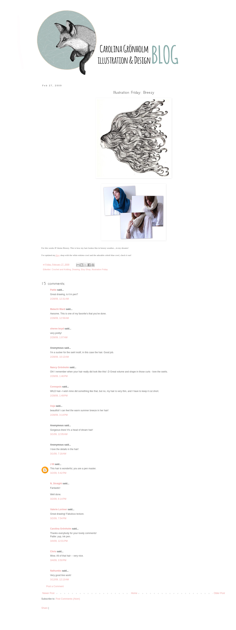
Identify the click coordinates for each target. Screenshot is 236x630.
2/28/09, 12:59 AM (59, 318)
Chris (53, 551)
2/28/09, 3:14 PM (59, 415)
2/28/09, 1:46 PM (59, 376)
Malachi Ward (57, 309)
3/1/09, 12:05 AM (58, 434)
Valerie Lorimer (58, 509)
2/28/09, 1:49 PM (59, 395)
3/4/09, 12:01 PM (59, 541)
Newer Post (48, 593)
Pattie (53, 290)
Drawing (76, 269)
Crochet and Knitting (61, 269)
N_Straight (56, 483)
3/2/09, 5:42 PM (58, 473)
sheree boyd (57, 328)
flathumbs (55, 570)
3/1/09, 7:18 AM (58, 453)
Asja (52, 406)
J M (52, 464)
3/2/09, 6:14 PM (58, 499)
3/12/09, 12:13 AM (59, 579)
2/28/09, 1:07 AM (58, 337)
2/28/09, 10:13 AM (59, 357)
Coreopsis (56, 386)
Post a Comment (55, 586)
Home (134, 593)
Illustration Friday (100, 269)
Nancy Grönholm (59, 367)
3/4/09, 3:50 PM (58, 560)
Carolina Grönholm (60, 528)
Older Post (219, 593)
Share (44, 608)
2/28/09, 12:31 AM (59, 298)
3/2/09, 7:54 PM (58, 518)
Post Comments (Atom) (68, 598)
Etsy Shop (85, 269)
